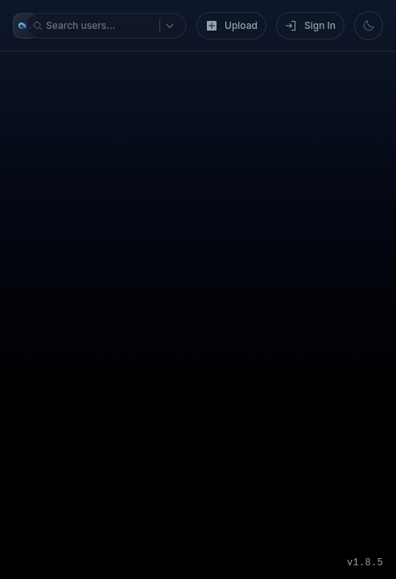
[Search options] (31, 62)
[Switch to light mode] (18, 112)
